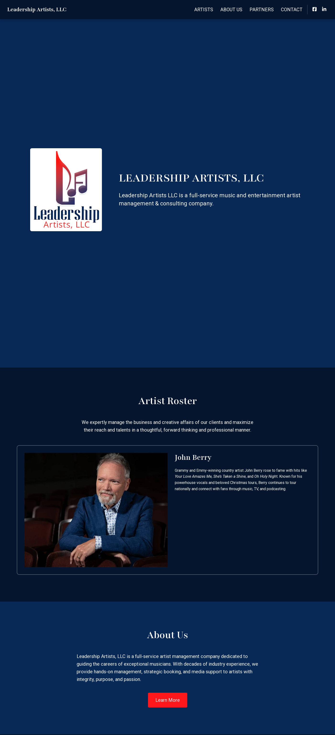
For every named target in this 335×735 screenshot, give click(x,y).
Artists (203, 9)
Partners (262, 9)
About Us (231, 9)
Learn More (167, 700)
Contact (291, 9)
